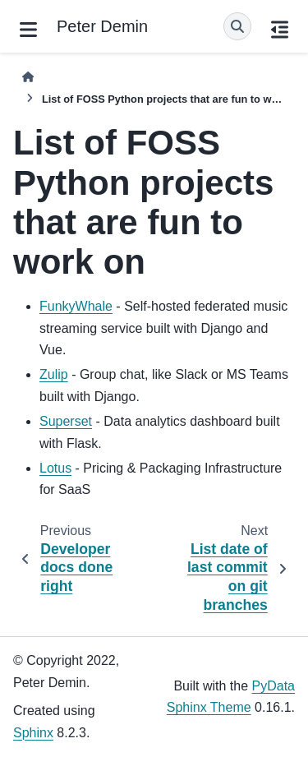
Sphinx (33, 733)
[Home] (28, 76)
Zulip (53, 374)
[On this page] (279, 30)
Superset (65, 421)
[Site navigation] (28, 30)
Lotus (55, 468)
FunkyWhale (76, 306)
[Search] (237, 26)
